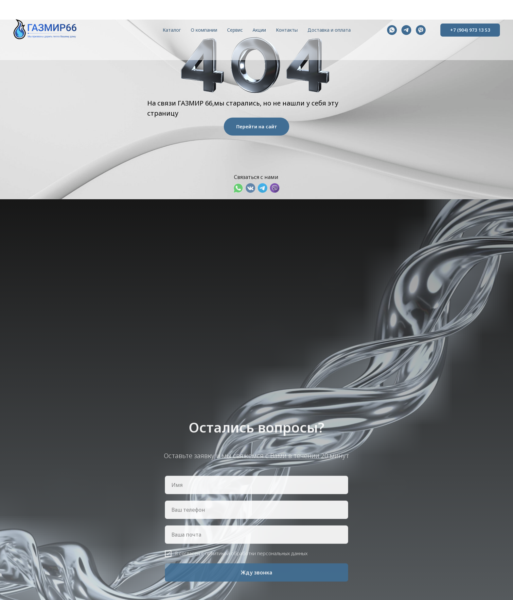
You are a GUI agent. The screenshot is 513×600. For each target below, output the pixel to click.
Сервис (235, 30)
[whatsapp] (392, 30)
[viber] (421, 30)
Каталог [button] (172, 30)
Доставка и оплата (329, 30)
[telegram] (406, 30)
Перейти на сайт (256, 126)
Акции (259, 30)
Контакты (287, 30)
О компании (204, 30)
